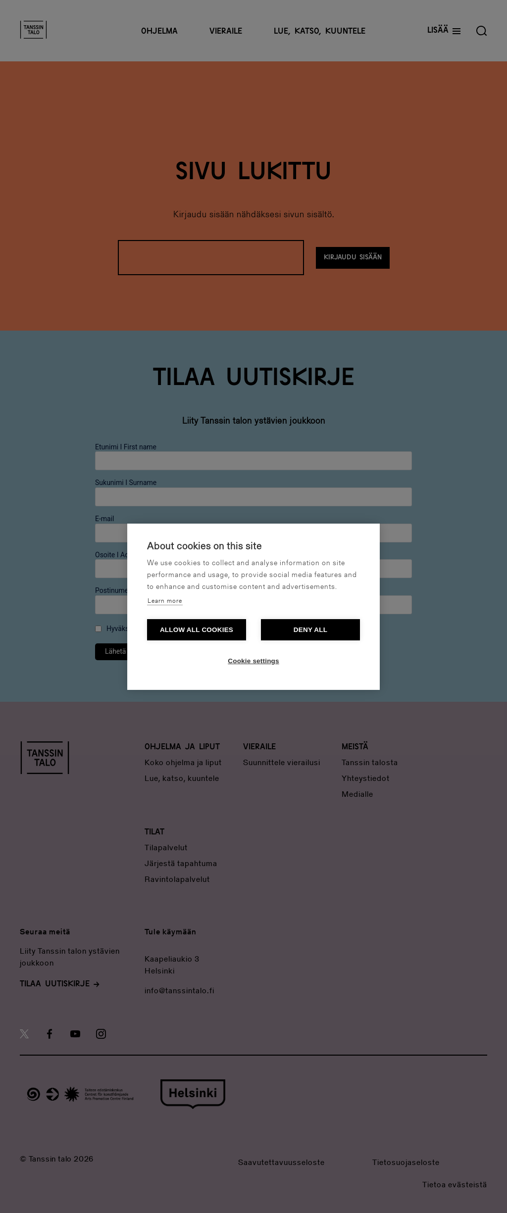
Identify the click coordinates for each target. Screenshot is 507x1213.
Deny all (310, 629)
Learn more (165, 601)
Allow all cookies (196, 629)
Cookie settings (253, 661)
